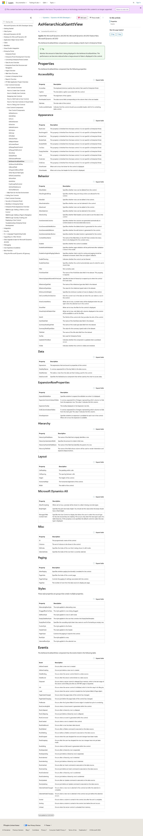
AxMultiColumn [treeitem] (13, 127)
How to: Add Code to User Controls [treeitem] (18, 99)
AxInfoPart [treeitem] (12, 181)
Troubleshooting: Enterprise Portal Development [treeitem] (16, 224)
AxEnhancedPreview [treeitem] (15, 158)
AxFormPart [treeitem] (12, 178)
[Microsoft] (3, 2)
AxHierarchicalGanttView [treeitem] (16, 161)
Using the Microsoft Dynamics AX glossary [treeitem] (17, 253)
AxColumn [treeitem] (12, 130)
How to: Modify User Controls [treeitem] (16, 93)
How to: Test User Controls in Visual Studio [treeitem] (20, 102)
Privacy (43, 830)
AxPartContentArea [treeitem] (14, 175)
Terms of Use (72, 830)
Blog (27, 830)
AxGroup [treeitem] (11, 133)
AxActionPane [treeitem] (13, 139)
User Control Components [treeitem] (17, 110)
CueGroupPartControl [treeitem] (15, 184)
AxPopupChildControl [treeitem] (15, 150)
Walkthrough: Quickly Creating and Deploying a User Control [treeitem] (16, 219)
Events (113, 24)
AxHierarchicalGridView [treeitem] (16, 164)
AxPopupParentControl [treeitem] (16, 147)
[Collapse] (30, 18)
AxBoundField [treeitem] (13, 167)
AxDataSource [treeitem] (13, 113)
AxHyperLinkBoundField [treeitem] (16, 170)
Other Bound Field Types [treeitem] (16, 173)
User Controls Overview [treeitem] (14, 87)
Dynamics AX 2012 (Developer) (60, 18)
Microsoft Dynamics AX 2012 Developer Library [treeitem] (18, 25)
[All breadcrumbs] (40, 17)
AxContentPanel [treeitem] (13, 144)
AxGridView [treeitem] (12, 116)
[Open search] (134, 2)
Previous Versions (18, 830)
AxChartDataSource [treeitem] (15, 187)
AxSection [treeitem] (12, 124)
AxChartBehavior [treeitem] (14, 190)
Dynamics (46, 18)
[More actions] (103, 17)
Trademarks (82, 830)
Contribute (35, 830)
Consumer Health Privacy (57, 830)
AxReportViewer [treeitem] (13, 141)
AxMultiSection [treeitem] (13, 122)
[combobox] (17, 21)
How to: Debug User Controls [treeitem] (16, 105)
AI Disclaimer (6, 830)
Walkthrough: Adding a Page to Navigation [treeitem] (19, 215)
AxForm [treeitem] (11, 119)
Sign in (138, 2)
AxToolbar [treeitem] (12, 136)
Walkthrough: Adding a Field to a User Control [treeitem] (17, 211)
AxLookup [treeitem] (12, 153)
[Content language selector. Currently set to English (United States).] (11, 825)
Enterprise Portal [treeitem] (10, 54)
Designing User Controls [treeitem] (14, 96)
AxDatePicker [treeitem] (13, 156)
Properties (114, 21)
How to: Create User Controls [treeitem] (16, 90)
